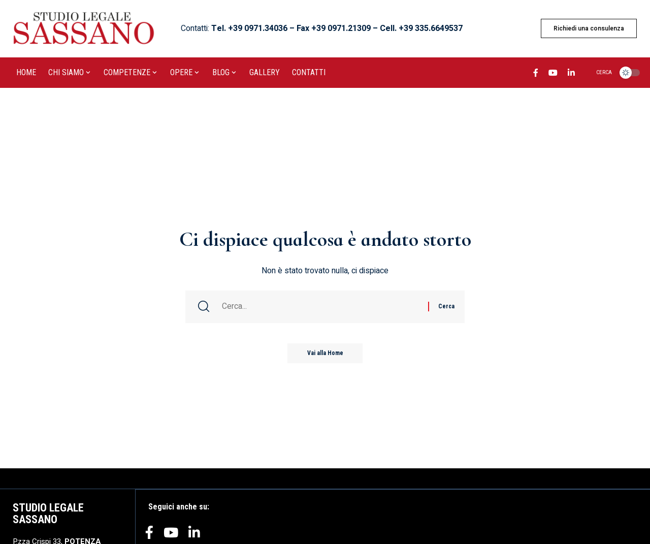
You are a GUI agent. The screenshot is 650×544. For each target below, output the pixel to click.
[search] (598, 72)
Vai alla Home (325, 354)
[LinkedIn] (571, 74)
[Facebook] (535, 74)
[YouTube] (553, 74)
